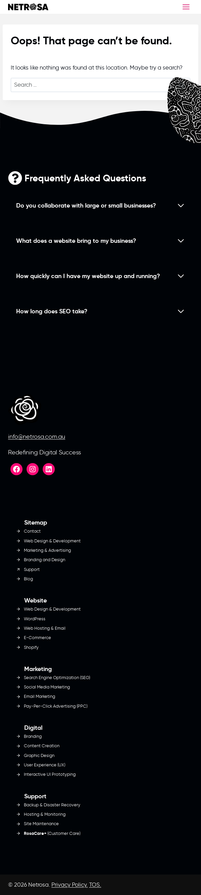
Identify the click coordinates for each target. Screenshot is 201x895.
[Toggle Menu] (186, 7)
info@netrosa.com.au (36, 436)
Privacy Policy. (69, 884)
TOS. (95, 884)
